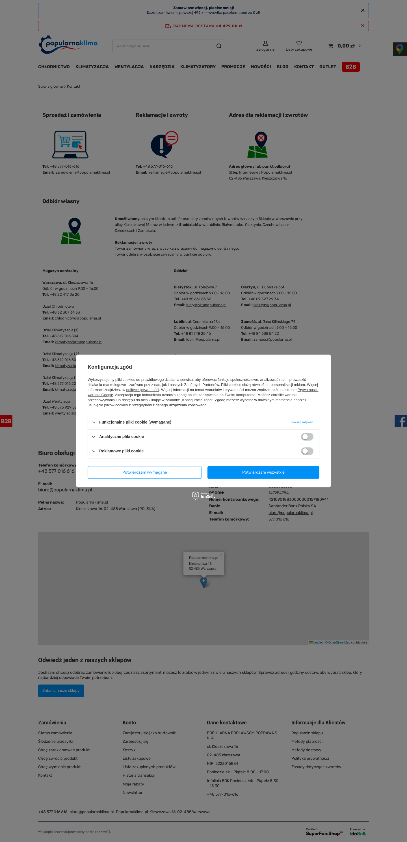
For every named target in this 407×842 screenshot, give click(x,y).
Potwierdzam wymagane (144, 472)
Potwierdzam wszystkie (263, 472)
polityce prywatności (142, 390)
